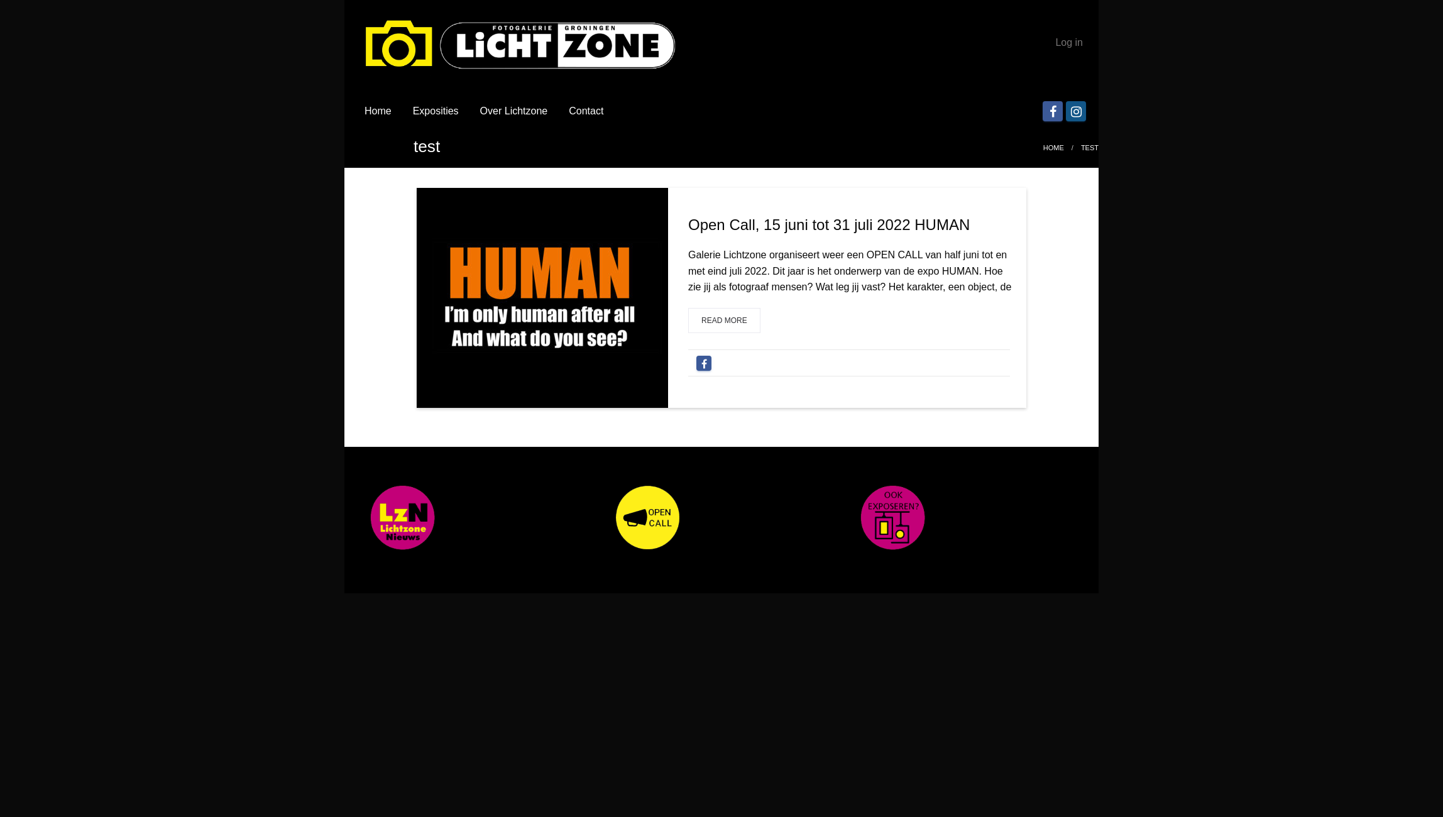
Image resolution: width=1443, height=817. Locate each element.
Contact (586, 111)
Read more (724, 320)
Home (378, 111)
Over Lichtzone (514, 111)
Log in (1069, 42)
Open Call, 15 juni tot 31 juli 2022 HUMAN (829, 224)
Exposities (436, 111)
